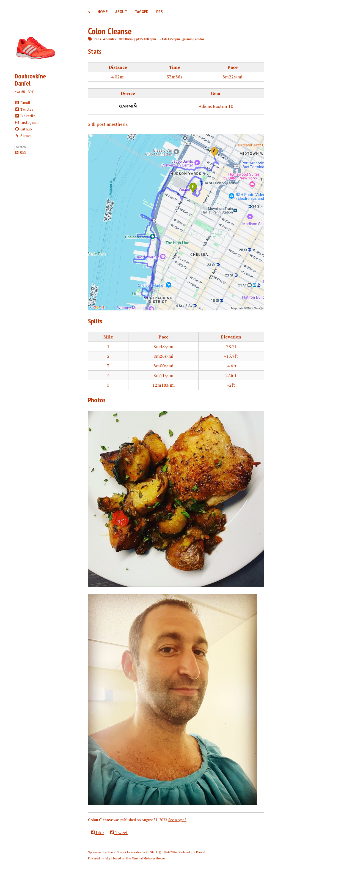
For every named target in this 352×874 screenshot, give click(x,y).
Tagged (141, 11)
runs (97, 39)
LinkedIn (25, 115)
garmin (187, 39)
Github (23, 129)
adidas (199, 39)
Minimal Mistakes (143, 858)
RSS (20, 152)
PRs (159, 11)
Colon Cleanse (110, 31)
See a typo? (177, 820)
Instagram (26, 122)
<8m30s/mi (125, 39)
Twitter (24, 109)
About (121, 11)
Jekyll (108, 858)
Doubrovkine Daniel (30, 80)
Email (22, 102)
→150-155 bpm (169, 39)
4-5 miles (109, 39)
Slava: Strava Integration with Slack (133, 852)
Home (103, 11)
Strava (23, 135)
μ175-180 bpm (146, 39)
